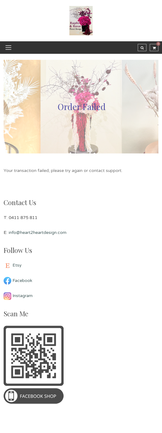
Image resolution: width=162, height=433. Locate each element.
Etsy (17, 265)
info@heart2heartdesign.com (37, 232)
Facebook (22, 280)
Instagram (22, 295)
